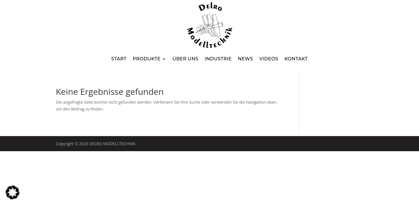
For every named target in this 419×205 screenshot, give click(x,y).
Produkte (146, 59)
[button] (12, 192)
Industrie (218, 59)
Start (119, 59)
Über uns (185, 59)
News (245, 59)
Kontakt (296, 59)
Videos (268, 59)
